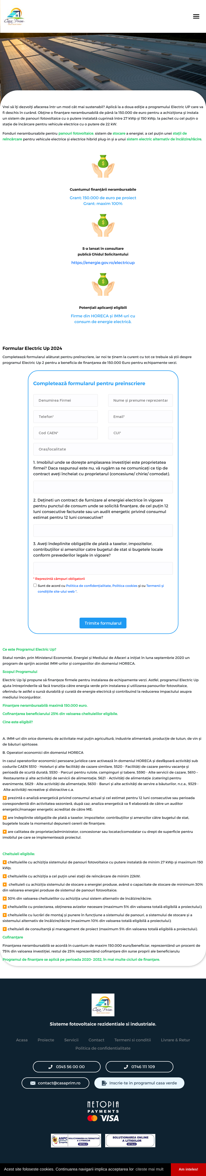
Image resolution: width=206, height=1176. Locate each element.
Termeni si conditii (132, 1040)
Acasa (22, 1040)
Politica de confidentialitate (103, 1048)
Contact (96, 1040)
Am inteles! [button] (188, 1169)
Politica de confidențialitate (88, 586)
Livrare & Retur (175, 1040)
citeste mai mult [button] (149, 1169)
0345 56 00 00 (66, 1066)
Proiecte (46, 1040)
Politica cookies (125, 586)
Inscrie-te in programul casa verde (139, 1082)
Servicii (71, 1040)
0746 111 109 (139, 1066)
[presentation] (71, 604)
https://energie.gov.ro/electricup (103, 262)
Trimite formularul (103, 623)
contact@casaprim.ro (55, 1082)
